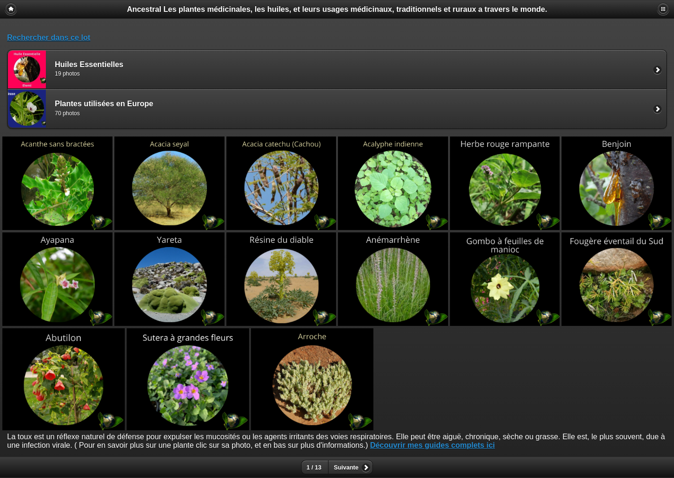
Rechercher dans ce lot (48, 38)
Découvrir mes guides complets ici (432, 445)
